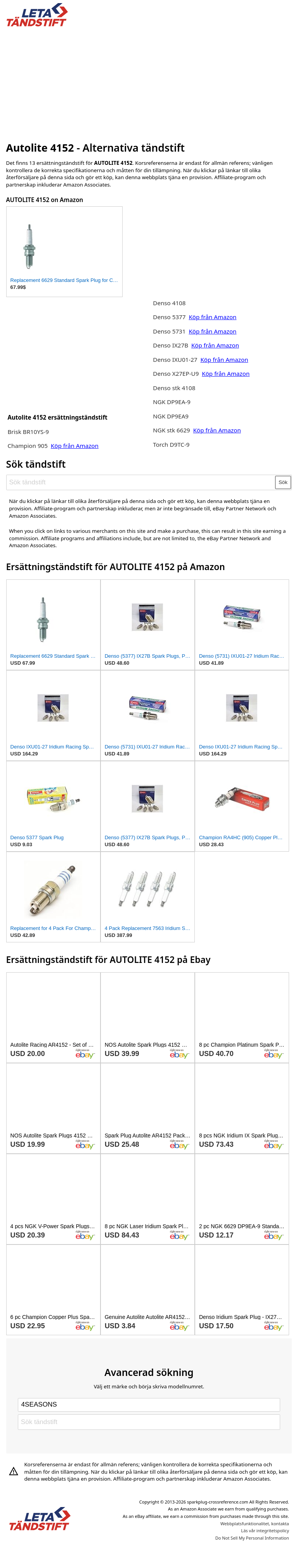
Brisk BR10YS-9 (28, 432)
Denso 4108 (169, 303)
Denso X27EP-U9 (176, 373)
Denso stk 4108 (174, 388)
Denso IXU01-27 (175, 359)
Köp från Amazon (75, 445)
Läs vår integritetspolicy (265, 1530)
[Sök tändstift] (141, 482)
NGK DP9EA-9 (172, 402)
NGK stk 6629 (171, 430)
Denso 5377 (170, 317)
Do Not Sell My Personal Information (252, 1538)
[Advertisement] (149, 82)
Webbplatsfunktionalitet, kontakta (254, 1523)
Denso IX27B (171, 345)
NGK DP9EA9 (171, 416)
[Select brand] (149, 1404)
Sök (283, 482)
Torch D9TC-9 (171, 444)
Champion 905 (27, 445)
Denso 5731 (169, 331)
